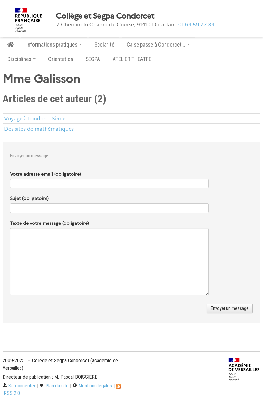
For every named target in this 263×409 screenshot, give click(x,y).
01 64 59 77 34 (196, 25)
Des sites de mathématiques (39, 129)
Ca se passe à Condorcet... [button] (158, 44)
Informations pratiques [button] (54, 44)
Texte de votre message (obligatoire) (49, 223)
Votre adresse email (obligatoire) (45, 174)
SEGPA (93, 59)
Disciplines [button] (21, 59)
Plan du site (54, 386)
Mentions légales (92, 386)
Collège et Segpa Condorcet (105, 16)
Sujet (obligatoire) (29, 198)
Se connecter (19, 386)
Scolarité (104, 44)
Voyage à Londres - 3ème (34, 118)
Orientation (60, 59)
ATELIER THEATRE (132, 59)
